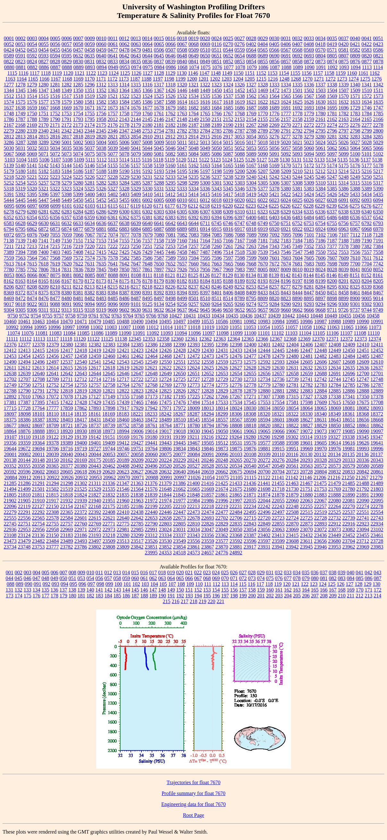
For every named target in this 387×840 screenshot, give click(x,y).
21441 (263, 483)
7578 (113, 258)
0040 (355, 38)
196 (216, 595)
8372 (20, 292)
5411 (159, 194)
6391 (182, 217)
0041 (366, 38)
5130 (285, 159)
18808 (236, 425)
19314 (306, 437)
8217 (135, 287)
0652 (228, 55)
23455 (363, 535)
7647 (136, 263)
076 (279, 578)
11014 (166, 327)
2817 (67, 136)
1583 (113, 102)
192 (180, 595)
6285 (90, 211)
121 (295, 584)
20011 (38, 454)
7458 (182, 252)
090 (28, 584)
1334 (286, 84)
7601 (274, 258)
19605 (320, 443)
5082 (170, 154)
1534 (194, 96)
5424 (309, 194)
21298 (66, 483)
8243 (205, 287)
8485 (113, 298)
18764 (165, 425)
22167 (80, 506)
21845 (179, 495)
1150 (238, 73)
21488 (362, 483)
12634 (334, 367)
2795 (320, 131)
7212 (20, 246)
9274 (251, 304)
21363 (136, 483)
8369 (9, 292)
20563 (306, 466)
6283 (67, 211)
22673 (179, 518)
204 (288, 595)
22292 (38, 512)
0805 (332, 55)
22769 (94, 523)
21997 (236, 500)
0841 (194, 61)
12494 (24, 362)
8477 (55, 298)
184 (108, 595)
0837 (159, 61)
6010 (182, 200)
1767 (228, 113)
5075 (90, 154)
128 (358, 584)
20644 (193, 471)
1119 (57, 73)
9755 (47, 315)
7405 (67, 252)
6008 (170, 200)
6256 (343, 206)
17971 (165, 408)
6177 (170, 206)
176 (36, 595)
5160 (170, 165)
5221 (32, 177)
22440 (151, 512)
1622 (263, 102)
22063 (306, 500)
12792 (52, 391)
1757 (113, 113)
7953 (194, 269)
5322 (55, 188)
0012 (124, 38)
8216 (124, 287)
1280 (43, 84)
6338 (343, 211)
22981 (123, 529)
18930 (80, 431)
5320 (32, 188)
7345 (286, 246)
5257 (43, 183)
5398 (67, 194)
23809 (123, 547)
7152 (90, 240)
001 (9, 572)
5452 (101, 200)
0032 (297, 38)
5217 (378, 171)
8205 (378, 281)
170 (360, 590)
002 (18, 572)
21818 (66, 495)
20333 (348, 460)
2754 (159, 131)
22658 (165, 518)
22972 (94, 529)
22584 (66, 518)
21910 (38, 500)
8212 (78, 287)
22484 (236, 512)
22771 (109, 523)
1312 (101, 84)
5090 (263, 154)
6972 (9, 235)
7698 (332, 263)
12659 (306, 373)
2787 (240, 131)
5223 (55, 177)
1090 (309, 67)
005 (45, 572)
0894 (102, 67)
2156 (274, 119)
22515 (306, 512)
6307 (205, 211)
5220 (20, 177)
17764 (38, 408)
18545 (193, 419)
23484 (52, 541)
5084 (194, 154)
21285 (10, 483)
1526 (170, 96)
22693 (207, 518)
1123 (102, 73)
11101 (264, 333)
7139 (20, 240)
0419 (332, 44)
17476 (179, 402)
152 (198, 590)
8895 (309, 298)
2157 (286, 119)
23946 (320, 547)
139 (81, 590)
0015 (159, 38)
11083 (55, 333)
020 (180, 572)
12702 (10, 379)
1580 (78, 102)
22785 (137, 523)
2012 (113, 119)
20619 (94, 471)
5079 (136, 154)
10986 (306, 321)
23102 (377, 529)
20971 (137, 477)
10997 (68, 327)
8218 (147, 287)
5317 (378, 183)
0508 (182, 50)
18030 (250, 408)
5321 (43, 188)
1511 (378, 90)
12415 (38, 350)
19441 (151, 443)
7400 (43, 252)
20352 (10, 466)
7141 (43, 240)
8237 (193, 287)
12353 (148, 339)
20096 (221, 454)
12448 (320, 350)
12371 (332, 339)
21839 (151, 495)
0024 (216, 38)
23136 (38, 535)
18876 (24, 431)
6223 (251, 206)
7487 (205, 252)
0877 (367, 61)
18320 (263, 414)
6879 (90, 229)
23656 (320, 541)
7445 (159, 252)
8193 (263, 281)
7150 (67, 240)
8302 (343, 287)
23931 (264, 547)
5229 (124, 177)
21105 (236, 477)
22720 (264, 518)
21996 (221, 500)
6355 (43, 217)
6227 (297, 206)
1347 (43, 90)
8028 (332, 269)
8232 (182, 287)
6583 (9, 223)
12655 (250, 373)
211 (350, 595)
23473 (10, 541)
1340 (355, 84)
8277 (286, 287)
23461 (377, 535)
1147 (204, 73)
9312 (55, 310)
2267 (251, 125)
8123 (182, 275)
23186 (80, 535)
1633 (355, 102)
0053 (20, 44)
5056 (274, 148)
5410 (147, 194)
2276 (355, 125)
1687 (251, 107)
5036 (78, 148)
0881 (21, 67)
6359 (90, 217)
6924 (320, 229)
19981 (348, 448)
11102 (277, 333)
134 (36, 590)
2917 (228, 136)
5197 (205, 171)
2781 (170, 131)
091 (37, 584)
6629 (32, 223)
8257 (274, 287)
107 (172, 584)
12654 (236, 373)
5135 (343, 159)
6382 (159, 217)
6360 (101, 217)
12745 (348, 379)
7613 (9, 263)
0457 (78, 50)
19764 (151, 448)
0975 (148, 67)
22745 (10, 523)
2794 (309, 131)
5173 (320, 165)
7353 (320, 246)
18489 (165, 419)
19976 (334, 448)
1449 (205, 90)
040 (350, 572)
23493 (80, 541)
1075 (205, 67)
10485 (109, 321)
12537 (66, 362)
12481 (306, 356)
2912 (170, 136)
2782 (182, 131)
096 (82, 584)
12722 (136, 379)
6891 (194, 229)
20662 (221, 471)
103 (145, 584)
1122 (91, 73)
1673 (113, 107)
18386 (24, 419)
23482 (38, 541)
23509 (109, 541)
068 (207, 578)
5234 (182, 177)
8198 (309, 281)
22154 (66, 506)
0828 (55, 61)
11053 (249, 327)
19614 (334, 443)
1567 (309, 96)
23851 (151, 547)
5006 (124, 142)
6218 (204, 206)
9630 (136, 310)
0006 (67, 38)
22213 (193, 506)
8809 (262, 298)
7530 (251, 252)
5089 (251, 154)
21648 (165, 489)
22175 (108, 506)
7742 (378, 263)
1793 (78, 119)
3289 (43, 142)
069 (216, 578)
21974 (165, 500)
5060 (309, 148)
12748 (376, 379)
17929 (137, 408)
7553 (344, 252)
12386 (151, 344)
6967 (355, 229)
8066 (32, 275)
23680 (334, 541)
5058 (297, 148)
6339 (355, 211)
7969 (228, 269)
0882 (32, 67)
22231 (235, 506)
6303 (159, 211)
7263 (251, 246)
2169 (32, 125)
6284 (78, 211)
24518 (179, 552)
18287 (193, 414)
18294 (207, 414)
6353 (20, 217)
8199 (320, 281)
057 (108, 578)
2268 (263, 125)
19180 (151, 437)
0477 (113, 50)
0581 (343, 50)
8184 (205, 281)
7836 (78, 269)
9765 (140, 315)
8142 (286, 275)
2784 (205, 131)
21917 (52, 500)
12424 (151, 350)
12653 (221, 373)
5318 (9, 188)
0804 (320, 55)
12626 (221, 367)
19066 (278, 431)
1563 (263, 96)
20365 (52, 466)
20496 (151, 466)
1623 (274, 102)
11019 (208, 327)
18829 (320, 425)
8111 (147, 275)
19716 (66, 448)
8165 (43, 281)
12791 (38, 391)
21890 (348, 495)
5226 (90, 177)
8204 (367, 281)
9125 (147, 304)
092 (46, 584)
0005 (55, 38)
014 (126, 572)
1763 (182, 113)
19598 (292, 443)
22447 (179, 512)
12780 (278, 385)
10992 (12, 327)
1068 (182, 67)
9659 (274, 310)
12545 (137, 362)
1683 (205, 107)
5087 (228, 154)
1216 (273, 79)
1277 (9, 84)
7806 (43, 269)
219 (202, 601)
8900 (355, 298)
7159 (170, 240)
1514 (32, 96)
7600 (263, 258)
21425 (221, 483)
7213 (32, 246)
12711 (66, 379)
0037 (343, 38)
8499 (182, 298)
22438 (137, 512)
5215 (355, 171)
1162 (375, 73)
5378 (274, 188)
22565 (38, 518)
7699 (344, 263)
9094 (90, 304)
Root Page (193, 815)
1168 (67, 79)
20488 (123, 466)
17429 (94, 402)
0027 (239, 38)
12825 (165, 391)
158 (252, 590)
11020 (221, 327)
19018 (179, 431)
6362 (124, 217)
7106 (332, 235)
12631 (292, 367)
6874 (67, 229)
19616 (348, 443)
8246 (216, 287)
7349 (297, 246)
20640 (179, 471)
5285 (136, 183)
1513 (20, 96)
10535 (207, 321)
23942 (292, 547)
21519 (66, 489)
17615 (334, 402)
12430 (207, 350)
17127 (94, 396)
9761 (93, 315)
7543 (274, 252)
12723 (151, 379)
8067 (43, 275)
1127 (148, 73)
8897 (320, 298)
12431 (221, 350)
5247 (332, 177)
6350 (378, 211)
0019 (193, 38)
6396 (228, 217)
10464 (52, 321)
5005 (113, 142)
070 (225, 578)
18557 (221, 419)
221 (220, 601)
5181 (32, 171)
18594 (264, 419)
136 (54, 590)
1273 (342, 79)
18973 (109, 431)
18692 (24, 425)
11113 (39, 339)
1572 (367, 96)
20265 (236, 460)
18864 (10, 431)
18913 (52, 431)
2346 (113, 131)
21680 (250, 489)
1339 (344, 84)
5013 (205, 142)
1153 (272, 73)
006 (54, 572)
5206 (251, 171)
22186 (136, 506)
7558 (378, 252)
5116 (147, 159)
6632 (67, 223)
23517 (137, 541)
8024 (320, 269)
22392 (94, 512)
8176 (136, 281)
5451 (90, 200)
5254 (20, 183)
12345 (134, 339)
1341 (367, 84)
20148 (38, 460)
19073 (320, 431)
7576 (101, 258)
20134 (334, 454)
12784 (334, 385)
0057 (67, 44)
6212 (193, 206)
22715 (250, 518)
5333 (182, 188)
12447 (306, 350)
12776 (236, 385)
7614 (20, 263)
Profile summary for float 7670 (193, 793)
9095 (101, 304)
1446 (182, 90)
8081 (67, 275)
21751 (306, 489)
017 (153, 572)
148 (162, 590)
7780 (9, 269)
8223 (159, 287)
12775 (221, 385)
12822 (123, 391)
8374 (32, 292)
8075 (55, 275)
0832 (101, 61)
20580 (363, 466)
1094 (355, 67)
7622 (78, 263)
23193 (94, 535)
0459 (101, 50)
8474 (32, 298)
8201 (344, 281)
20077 (179, 454)
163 (297, 590)
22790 (151, 523)
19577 (264, 443)
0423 (378, 44)
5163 (205, 165)
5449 (67, 200)
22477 (221, 512)
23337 (179, 535)
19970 (320, 448)
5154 (101, 165)
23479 (24, 541)
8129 (228, 275)
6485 (320, 217)
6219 (216, 206)
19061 (236, 431)
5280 (78, 183)
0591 (20, 55)
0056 (55, 44)
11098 (222, 333)
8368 (378, 287)
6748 (251, 223)
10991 (377, 321)
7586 (147, 258)
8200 (332, 281)
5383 (309, 188)
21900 (376, 495)
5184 (67, 171)
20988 (152, 477)
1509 (355, 90)
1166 (44, 79)
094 (64, 584)
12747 (362, 379)
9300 (344, 304)
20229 (179, 460)
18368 (362, 414)
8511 (217, 298)
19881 (264, 448)
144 (126, 590)
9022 (32, 304)
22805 (179, 523)
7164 (205, 240)
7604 (297, 258)
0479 (136, 50)
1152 (261, 73)
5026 (343, 142)
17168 (137, 396)
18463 (137, 419)
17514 (207, 402)
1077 (228, 67)
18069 (334, 408)
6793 (378, 223)
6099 (55, 206)
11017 (180, 327)
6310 (240, 211)
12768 (151, 385)
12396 (221, 344)
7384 (378, 246)
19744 (109, 448)
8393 (170, 292)
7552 (332, 252)
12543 (123, 362)
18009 (193, 408)
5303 (240, 183)
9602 (124, 310)
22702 (221, 518)
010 (90, 572)
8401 (217, 292)
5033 (43, 148)
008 (72, 572)
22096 (10, 506)
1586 (147, 102)
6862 (32, 229)
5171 (297, 165)
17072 (52, 396)
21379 (165, 483)
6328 (274, 211)
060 (135, 578)
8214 (101, 287)
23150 (52, 535)
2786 (228, 131)
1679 (170, 107)
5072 (55, 154)
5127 (262, 159)
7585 (136, 258)
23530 (165, 541)
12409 (348, 344)
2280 (20, 131)
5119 (169, 159)
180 (72, 595)
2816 (55, 136)
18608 (292, 419)
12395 (207, 344)
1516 (55, 96)
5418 (239, 194)
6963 (344, 229)
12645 (109, 373)
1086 (263, 67)
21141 (278, 477)
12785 (348, 385)
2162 (332, 119)
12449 (334, 350)
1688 (263, 107)
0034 (320, 38)
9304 (9, 310)
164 (306, 590)
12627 (235, 367)
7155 (124, 240)
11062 (319, 327)
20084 (193, 454)
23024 (165, 529)
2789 (263, 131)
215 (167, 601)
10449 (330, 315)
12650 (179, 373)
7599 (251, 258)
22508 (292, 512)
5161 (182, 165)
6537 (367, 217)
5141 (32, 165)
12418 (80, 350)
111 (207, 584)
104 (154, 584)
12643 (80, 373)
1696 (344, 107)
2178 (124, 125)
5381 (297, 188)
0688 (251, 55)
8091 (124, 275)
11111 (12, 339)
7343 (274, 246)
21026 (194, 477)
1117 (34, 73)
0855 (263, 61)
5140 (20, 165)
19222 (221, 437)
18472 (151, 419)
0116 (217, 44)
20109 (264, 454)
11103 (291, 333)
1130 (182, 73)
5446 (32, 200)
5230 (136, 177)
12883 (306, 391)
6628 (20, 223)
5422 (286, 194)
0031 (286, 38)
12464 (151, 356)
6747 (239, 223)
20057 (123, 454)
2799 (367, 131)
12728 (207, 379)
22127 (38, 506)
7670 (263, 263)
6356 (55, 217)
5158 (147, 165)
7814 (55, 269)
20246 (207, 460)
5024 (320, 142)
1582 (101, 102)
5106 (44, 159)
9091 (67, 304)
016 (144, 572)
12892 (10, 396)
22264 (334, 506)
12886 (348, 391)
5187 (90, 171)
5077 (113, 154)
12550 (165, 362)
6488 (344, 217)
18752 (123, 425)
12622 (165, 367)
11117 (52, 339)
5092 (286, 154)
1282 (67, 84)
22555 (10, 518)
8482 (90, 298)
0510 (205, 50)
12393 (193, 344)
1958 (101, 119)
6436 (286, 217)
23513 (123, 541)
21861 (221, 495)
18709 (52, 425)
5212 (320, 171)
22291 (24, 512)
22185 (122, 506)
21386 (179, 483)
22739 (348, 518)
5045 (159, 148)
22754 (38, 523)
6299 (113, 211)
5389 (367, 188)
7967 (217, 269)
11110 (373, 333)
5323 (67, 188)
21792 (363, 489)
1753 (67, 113)
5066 (378, 148)
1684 (217, 107)
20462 (109, 466)
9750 (13, 315)
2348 (136, 131)
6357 (67, 217)
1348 (55, 90)
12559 (221, 362)
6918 (251, 229)
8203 (355, 281)
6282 (55, 211)
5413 (182, 194)
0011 (113, 38)
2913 (182, 136)
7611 (367, 258)
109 (190, 584)
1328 (263, 84)
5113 (113, 159)
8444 (297, 292)
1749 (20, 113)
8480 (67, 298)
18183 (122, 414)
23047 (207, 529)
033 (287, 572)
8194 (274, 281)
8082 (78, 275)
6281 (43, 211)
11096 (194, 333)
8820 (274, 298)
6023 (274, 200)
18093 (377, 408)
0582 (355, 50)
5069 (32, 154)
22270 (348, 506)
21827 (94, 495)
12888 (363, 391)
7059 (67, 235)
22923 (363, 523)
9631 (147, 310)
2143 (124, 119)
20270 (250, 460)
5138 (377, 159)
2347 (124, 131)
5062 (332, 148)
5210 (297, 171)
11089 (111, 333)
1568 (320, 96)
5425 (320, 194)
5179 (9, 171)
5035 (67, 148)
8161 (378, 275)
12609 (363, 362)
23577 (221, 541)
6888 (170, 229)
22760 (80, 523)
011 (99, 572)
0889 (78, 67)
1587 (159, 102)
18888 (38, 431)
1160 (352, 73)
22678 (193, 518)
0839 (170, 61)
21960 (123, 500)
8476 (43, 298)
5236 (205, 177)
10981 (236, 321)
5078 (124, 154)
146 (144, 590)
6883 (124, 229)
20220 (151, 460)
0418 (320, 44)
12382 (94, 344)
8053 (9, 275)
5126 (250, 159)
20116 (292, 454)
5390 (378, 188)
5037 (90, 148)
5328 (124, 188)
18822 (292, 425)
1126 (136, 73)
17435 (109, 402)
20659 (207, 471)
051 (72, 578)
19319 (320, 437)
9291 (297, 304)
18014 (221, 408)
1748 (9, 113)
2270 (286, 125)
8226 (170, 287)
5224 (67, 177)
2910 (147, 136)
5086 (217, 154)
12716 (108, 379)
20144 (24, 460)
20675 (236, 471)
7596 (217, 258)
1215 (261, 79)
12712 (80, 379)
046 (27, 578)
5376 (251, 188)
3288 (32, 142)
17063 (38, 396)
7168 (251, 240)
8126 (205, 275)
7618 (43, 263)
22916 (348, 523)
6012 (205, 200)
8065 (20, 275)
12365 (247, 339)
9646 (217, 310)
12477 (250, 356)
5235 (194, 177)
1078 (240, 67)
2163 (344, 119)
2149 (194, 119)
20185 (109, 460)
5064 (355, 148)
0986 (171, 67)
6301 (136, 211)
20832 (334, 471)
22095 (377, 500)
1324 (228, 84)
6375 (136, 217)
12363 (219, 339)
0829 (67, 61)
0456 (67, 50)
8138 (262, 275)
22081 (348, 500)
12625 (207, 367)
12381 (80, 344)
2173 (78, 125)
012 (108, 572)
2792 (297, 131)
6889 (182, 229)
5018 (262, 142)
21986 (207, 500)
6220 (228, 206)
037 (323, 572)
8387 (124, 292)
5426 (332, 194)
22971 (80, 529)
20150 (52, 460)
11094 (180, 333)
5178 (378, 165)
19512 (221, 443)
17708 (377, 402)
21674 (221, 489)
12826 (179, 391)
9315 (78, 310)
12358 (162, 339)
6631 (55, 223)
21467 (306, 483)
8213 (89, 287)
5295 (170, 183)
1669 (67, 107)
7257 (193, 246)
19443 (165, 443)
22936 (10, 529)
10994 (26, 327)
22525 (334, 512)
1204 (238, 79)
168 (342, 590)
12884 (320, 391)
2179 (136, 125)
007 (63, 572)
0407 (297, 44)
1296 (90, 84)
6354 (32, 217)
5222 (43, 177)
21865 (235, 495)
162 (288, 590)
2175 (101, 125)
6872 (43, 229)
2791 (286, 131)
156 (234, 590)
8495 (147, 298)
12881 (278, 391)
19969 (306, 448)
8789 (239, 298)
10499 (193, 321)
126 (340, 584)
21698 (264, 489)
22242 (263, 506)
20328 (320, 460)
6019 (228, 200)
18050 (278, 408)
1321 (194, 84)
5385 (332, 188)
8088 (113, 275)
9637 (182, 310)
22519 (320, 512)
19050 (221, 431)
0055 (43, 44)
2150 (205, 119)
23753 (38, 547)
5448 (55, 200)
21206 (319, 477)
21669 (207, 489)
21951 (109, 500)
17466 (151, 402)
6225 (274, 206)
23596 (250, 541)
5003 (90, 142)
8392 (159, 292)
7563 (20, 258)
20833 (348, 471)
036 (314, 572)
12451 (363, 350)
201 (261, 595)
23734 (10, 547)
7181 (263, 240)
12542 (109, 362)
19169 (122, 437)
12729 (221, 379)
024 (216, 572)
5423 (297, 194)
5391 (9, 194)
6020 (239, 200)
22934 (377, 523)
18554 (207, 419)
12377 (24, 344)
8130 (239, 275)
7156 (136, 240)
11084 (69, 333)
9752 (24, 315)
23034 (193, 529)
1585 (136, 102)
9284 (274, 304)
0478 (124, 50)
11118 (66, 339)
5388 (355, 188)
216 (176, 601)
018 (162, 572)
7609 (344, 258)
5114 (124, 159)
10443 (302, 315)
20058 (137, 454)
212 (359, 595)
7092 (274, 235)
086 (369, 578)
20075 (165, 454)
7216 (66, 246)
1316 (147, 84)
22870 (292, 523)
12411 (377, 344)
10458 (373, 315)
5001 (67, 142)
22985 (137, 529)
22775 (123, 523)
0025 (228, 38)
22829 (221, 523)
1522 (124, 96)
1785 (378, 113)
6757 (355, 223)
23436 (320, 535)
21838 (136, 495)
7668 (251, 263)
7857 (136, 269)
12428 (179, 350)
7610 (355, 258)
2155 (263, 119)
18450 (109, 419)
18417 (80, 419)
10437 (260, 315)
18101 (38, 414)
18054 (292, 408)
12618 (108, 367)
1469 (263, 90)
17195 (179, 396)
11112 (25, 339)
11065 (347, 327)
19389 (66, 443)
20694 (250, 471)
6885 (147, 229)
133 (27, 590)
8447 (309, 292)
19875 (236, 448)
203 (279, 595)
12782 (306, 385)
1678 (159, 107)
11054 (263, 327)
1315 (136, 84)
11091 (138, 333)
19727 (94, 448)
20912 (25, 477)
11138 (121, 339)
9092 (78, 304)
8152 (366, 275)
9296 (332, 304)
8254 (262, 287)
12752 (52, 385)
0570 (320, 50)
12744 (334, 379)
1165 (33, 79)
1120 (68, 73)
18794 (207, 425)
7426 (136, 252)
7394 (20, 252)
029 (261, 572)
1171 (101, 79)
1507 (344, 90)
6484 (309, 217)
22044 (264, 500)
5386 (344, 188)
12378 (38, 344)
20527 (193, 466)
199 (243, 595)
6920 (274, 229)
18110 (52, 414)
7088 (240, 235)
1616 (205, 102)
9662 (297, 310)
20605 (66, 471)
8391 (147, 292)
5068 (20, 154)
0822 (9, 61)
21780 (348, 489)
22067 (320, 500)
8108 (136, 275)
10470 (66, 321)
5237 (217, 177)
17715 (10, 408)
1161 (363, 73)
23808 (109, 547)
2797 (344, 131)
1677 (147, 107)
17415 (52, 402)
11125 (107, 339)
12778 (250, 385)
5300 (205, 183)
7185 (309, 240)
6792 (366, 223)
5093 (297, 154)
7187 (332, 240)
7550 (320, 252)
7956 (205, 269)
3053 (239, 136)
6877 (78, 229)
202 (270, 595)
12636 (362, 367)
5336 (205, 188)
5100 (355, 154)
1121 (79, 73)
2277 (367, 125)
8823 (286, 298)
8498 (170, 298)
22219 (221, 506)
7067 (90, 235)
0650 (205, 55)
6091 (343, 200)
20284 (292, 460)
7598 (240, 258)
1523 (136, 96)
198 (234, 595)
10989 (348, 321)
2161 (320, 119)
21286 (24, 483)
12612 (24, 367)
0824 (32, 61)
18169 (108, 414)
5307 (286, 183)
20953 (95, 477)
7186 (320, 240)
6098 (44, 206)
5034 (55, 148)
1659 (32, 107)
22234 (249, 506)
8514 (228, 298)
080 (315, 578)
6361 (113, 217)
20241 (193, 460)
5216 (366, 171)
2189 (217, 125)
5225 (78, 177)
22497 (278, 512)
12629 (263, 367)
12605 (306, 362)
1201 (203, 79)
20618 (80, 471)
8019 (309, 269)
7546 (286, 252)
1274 (354, 79)
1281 (55, 84)
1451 (228, 90)
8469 (9, 298)
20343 (377, 460)
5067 (9, 154)
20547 (264, 466)
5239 (240, 177)
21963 (137, 500)
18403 (66, 419)
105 (163, 584)
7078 (136, 235)
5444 (9, 200)
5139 (9, 165)
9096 (113, 304)
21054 (208, 477)
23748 (24, 547)
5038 (101, 148)
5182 (43, 171)
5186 (78, 171)
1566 (297, 96)
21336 (108, 483)
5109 (79, 159)
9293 (309, 304)
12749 (10, 385)
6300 (124, 211)
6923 (309, 229)
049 (54, 578)
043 (377, 572)
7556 (355, 252)
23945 (306, 547)
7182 (274, 240)
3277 (286, 136)
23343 (193, 535)
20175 (94, 460)
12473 (207, 356)
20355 (24, 466)
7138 (9, 240)
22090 (363, 500)
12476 (236, 356)
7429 (147, 252)
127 (349, 584)
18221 (136, 414)
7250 (135, 246)
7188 (344, 240)
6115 (113, 206)
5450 (78, 200)
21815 (52, 495)
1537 (228, 96)
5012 (193, 142)
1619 (240, 102)
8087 (101, 275)
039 (341, 572)
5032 (32, 148)
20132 (320, 454)
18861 (363, 425)
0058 (78, 44)
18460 (123, 419)
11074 (13, 333)
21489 (376, 483)
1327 (251, 84)
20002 (24, 454)
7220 (89, 246)
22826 (207, 523)
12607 (334, 362)
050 (63, 578)
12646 (123, 373)
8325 (355, 287)
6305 (182, 211)
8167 (67, 281)
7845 (101, 269)
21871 (249, 495)
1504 (332, 90)
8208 (32, 287)
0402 (251, 44)
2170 (43, 125)
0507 (170, 50)
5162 (194, 165)
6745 (216, 223)
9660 (286, 310)
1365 (136, 90)
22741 (363, 518)
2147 (170, 119)
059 (126, 578)
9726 (343, 310)
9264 (217, 304)
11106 (332, 333)
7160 (182, 240)
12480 (292, 356)
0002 (20, 38)
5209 (286, 171)
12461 (123, 356)
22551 (363, 512)
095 (73, 584)
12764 (123, 385)
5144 (67, 165)
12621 (151, 367)
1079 (252, 67)
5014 (216, 142)
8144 (309, 275)
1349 (67, 90)
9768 (163, 315)
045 (18, 578)
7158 (159, 240)
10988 (334, 321)
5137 (366, 159)
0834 (124, 61)
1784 (367, 113)
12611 (10, 367)
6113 (101, 206)
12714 (94, 379)
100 (118, 584)
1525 (159, 96)
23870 (221, 547)
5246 (320, 177)
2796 (332, 131)
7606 (320, 258)
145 (135, 590)
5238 (228, 177)
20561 (292, 466)
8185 (217, 281)
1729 (355, 107)
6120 (147, 206)
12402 (278, 344)
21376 (151, 483)
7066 (78, 235)
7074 (113, 235)
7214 (43, 246)
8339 (366, 287)
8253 (251, 287)
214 (377, 595)
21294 (52, 483)
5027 (355, 142)
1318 (170, 84)
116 (251, 584)
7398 (32, 252)
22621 (109, 518)
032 (278, 572)
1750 (32, 113)
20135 (348, 454)
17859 (66, 408)
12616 (80, 367)
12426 (165, 350)
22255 (306, 506)
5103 (9, 159)
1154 (284, 73)
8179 (159, 281)
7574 (90, 258)
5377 (263, 188)
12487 (377, 356)
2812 (9, 136)
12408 (334, 344)
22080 (334, 500)
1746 (367, 107)
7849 (113, 269)
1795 (90, 119)
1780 (320, 113)
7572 (78, 258)
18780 (193, 425)
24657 (207, 552)
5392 (20, 194)
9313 (67, 310)
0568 (297, 50)
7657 (182, 263)
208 (324, 595)
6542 (378, 217)
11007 (124, 327)
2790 (274, 131)
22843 (250, 523)
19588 (278, 443)
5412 (170, 194)
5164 (217, 165)
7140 (32, 240)
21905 (24, 500)
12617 (94, 367)
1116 (24, 73)
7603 (286, 258)
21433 (235, 483)
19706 (52, 448)
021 (189, 572)
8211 (67, 287)
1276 (377, 79)
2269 (274, 125)
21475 (320, 483)
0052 (9, 44)
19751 (137, 448)
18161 (94, 414)
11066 (361, 327)
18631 (320, 419)
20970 (123, 477)
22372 (80, 512)
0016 (170, 38)
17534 (236, 402)
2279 (9, 131)
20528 (207, 466)
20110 (278, 454)
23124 (24, 535)
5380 (286, 188)
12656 (264, 373)
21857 (207, 495)
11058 (305, 327)
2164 (355, 119)
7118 (367, 235)
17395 (38, 402)
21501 (38, 489)
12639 (24, 373)
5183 (55, 171)
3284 (366, 136)
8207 (20, 287)
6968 (367, 229)
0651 (217, 55)
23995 (151, 552)
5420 (262, 194)
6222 (239, 206)
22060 (292, 500)
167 (333, 590)
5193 (159, 171)
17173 (151, 396)
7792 (32, 269)
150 (180, 590)
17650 (348, 402)
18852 (348, 425)
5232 (159, 177)
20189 (123, 460)
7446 (170, 252)
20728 (306, 471)
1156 (306, 73)
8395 (194, 292)
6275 (354, 206)
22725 (306, 518)
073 (252, 578)
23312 (151, 535)
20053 (109, 454)
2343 (78, 131)
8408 (240, 292)
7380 (355, 246)
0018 (182, 38)
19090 (363, 431)
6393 (205, 217)
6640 (147, 223)
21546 (123, 489)
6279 (20, 211)
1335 (297, 84)
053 (81, 578)
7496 (217, 252)
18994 (123, 431)
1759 (136, 113)
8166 (55, 281)
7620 (67, 263)
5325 (90, 188)
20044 (94, 454)
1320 (182, 84)
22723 (278, 518)
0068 (194, 44)
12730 (235, 379)
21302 (80, 483)
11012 (152, 327)
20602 (38, 471)
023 (207, 572)
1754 (78, 113)
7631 (90, 263)
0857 (286, 61)
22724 (292, 518)
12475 (221, 356)
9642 (194, 310)
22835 (236, 523)
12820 (94, 391)
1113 (367, 67)
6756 (343, 223)
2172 (67, 125)
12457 (66, 356)
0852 (228, 61)
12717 (122, 379)
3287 (20, 142)
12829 (221, 391)
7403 (55, 252)
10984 (278, 321)
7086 (228, 235)
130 (376, 584)
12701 (377, 373)
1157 (318, 73)
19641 (377, 443)
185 (117, 595)
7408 (78, 252)
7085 (217, 235)
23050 (236, 529)
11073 (375, 327)
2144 (136, 119)
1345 (20, 90)
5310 (320, 183)
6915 (217, 229)
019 (171, 572)
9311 (43, 310)
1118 (46, 73)
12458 (80, 356)
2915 (205, 136)
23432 (306, 535)
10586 (221, 321)
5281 (90, 183)
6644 (194, 223)
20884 (10, 477)
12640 (38, 373)
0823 (20, 61)
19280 (249, 437)
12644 (94, 373)
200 (252, 595)
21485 (348, 483)
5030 (9, 148)
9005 (366, 298)
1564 (274, 96)
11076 (27, 333)
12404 (292, 344)
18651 (348, 419)
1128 (159, 73)
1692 (297, 107)
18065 (320, 408)
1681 (182, 107)
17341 (348, 396)
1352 (101, 90)
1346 (32, 90)
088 (10, 584)
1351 (90, 90)
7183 (286, 240)
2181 (159, 125)
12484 (348, 356)
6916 (228, 229)
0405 (274, 44)
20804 (320, 471)
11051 (236, 327)
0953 (125, 67)
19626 (363, 443)
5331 (159, 188)
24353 (165, 552)
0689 (263, 55)
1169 (78, 79)
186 (126, 595)
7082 (182, 235)
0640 (101, 55)
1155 (295, 73)
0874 (332, 61)
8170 (78, 281)
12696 (348, 373)
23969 (363, 547)
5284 (124, 183)
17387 (24, 402)
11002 (96, 327)
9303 (378, 304)
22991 (151, 529)
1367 (159, 90)
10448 (316, 315)
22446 (165, 512)
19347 (376, 437)
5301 (217, 183)
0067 (182, 44)
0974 (136, 67)
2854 (136, 136)
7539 (263, 252)
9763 (117, 315)
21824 (80, 495)
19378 (52, 443)
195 (207, 595)
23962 (348, 547)
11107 (346, 333)
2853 (124, 136)
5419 (251, 194)
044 (9, 578)
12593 (278, 362)
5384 (320, 188)
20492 (137, 466)
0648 (182, 55)
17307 (264, 396)
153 (207, 590)
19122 (52, 437)
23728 (376, 541)
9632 (159, 310)
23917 (250, 547)
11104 (305, 333)
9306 (32, 310)
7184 (297, 240)
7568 (55, 258)
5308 (297, 183)
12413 (24, 350)
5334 (194, 188)
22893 (320, 523)
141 (99, 590)
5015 (228, 142)
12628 (249, 367)
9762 (105, 315)
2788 (251, 131)
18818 (250, 425)
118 (269, 584)
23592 (236, 541)
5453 (113, 200)
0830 (78, 61)
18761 (151, 425)
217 (185, 601)
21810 (24, 495)
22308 (52, 512)
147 (153, 590)
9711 (332, 310)
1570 (344, 96)
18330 (306, 414)
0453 (32, 50)
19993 (363, 448)
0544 (228, 50)
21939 (80, 500)
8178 (147, 281)
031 (269, 572)
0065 (159, 44)
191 (171, 595)
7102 (320, 235)
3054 (251, 136)
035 (305, 572)
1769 (251, 113)
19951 (292, 448)
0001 (9, 38)
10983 (264, 321)
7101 (309, 235)
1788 (32, 119)
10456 (359, 315)
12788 (10, 391)
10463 (38, 321)
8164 (32, 281)
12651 (193, 373)
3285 (378, 136)
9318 (90, 310)
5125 (239, 159)
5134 (331, 159)
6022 (262, 200)
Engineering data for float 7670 (193, 804)
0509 (194, 50)
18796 (221, 425)
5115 (135, 159)
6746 (228, 223)
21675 (236, 489)
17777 (52, 408)
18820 (264, 425)
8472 (20, 298)
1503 (320, 90)
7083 (194, 235)
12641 (52, 373)
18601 (278, 419)
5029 (378, 142)
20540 (250, 466)
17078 (66, 396)
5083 (182, 154)
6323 (262, 211)
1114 (378, 67)
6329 (286, 211)
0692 (297, 55)
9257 (194, 304)
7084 (205, 235)
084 (351, 578)
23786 (80, 547)
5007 (136, 142)
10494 (151, 321)
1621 (251, 102)
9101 (136, 304)
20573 (334, 466)
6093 (366, 200)
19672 (24, 448)
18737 (94, 425)
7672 (274, 263)
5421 (274, 194)
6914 (205, 229)
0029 (262, 38)
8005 (263, 269)
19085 (348, 431)
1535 (205, 96)
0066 (170, 44)
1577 (43, 102)
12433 (236, 350)
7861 (147, 269)
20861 (377, 471)
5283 (113, 183)
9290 (286, 304)
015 (135, 572)
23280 (123, 535)
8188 (228, 281)
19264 (235, 437)
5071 (43, 154)
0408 (309, 44)
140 (90, 590)
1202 (215, 79)
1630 (320, 102)
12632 (306, 367)
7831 (67, 269)
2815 (43, 136)
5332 (170, 188)
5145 (78, 165)
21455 (278, 483)
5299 (194, 183)
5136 (354, 159)
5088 (240, 154)
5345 (228, 188)
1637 (9, 107)
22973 (109, 529)
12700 (363, 373)
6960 (332, 229)
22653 (151, 518)
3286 (9, 142)
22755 (52, 523)
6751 (286, 223)
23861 (193, 547)
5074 (78, 154)
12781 (292, 385)
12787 (377, 385)
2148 (182, 119)
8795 (251, 298)
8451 (332, 292)
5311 (332, 183)
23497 (94, 541)
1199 (180, 79)
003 (27, 572)
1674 (124, 107)
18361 (348, 414)
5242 (274, 177)
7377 (332, 246)
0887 (55, 67)
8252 (239, 287)
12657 (278, 373)
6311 (251, 211)
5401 (101, 194)
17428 (80, 402)
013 (117, 572)
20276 (278, 460)
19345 (362, 437)
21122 (264, 477)
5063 (344, 148)
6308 (217, 211)
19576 (250, 443)
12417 (66, 350)
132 (18, 590)
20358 (38, 466)
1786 (9, 119)
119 (278, 584)
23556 (193, 541)
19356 (10, 443)
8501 (194, 298)
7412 (90, 252)
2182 (170, 125)
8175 (124, 281)
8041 (355, 269)
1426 (170, 90)
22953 (24, 529)
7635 (101, 263)
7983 (240, 269)
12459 (94, 356)
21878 (278, 495)
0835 (136, 61)
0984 (159, 67)
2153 (240, 119)
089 (19, 584)
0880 (9, 67)
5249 (355, 177)
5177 (367, 165)
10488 (123, 321)
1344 (9, 90)
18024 (236, 408)
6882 (113, 229)
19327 (334, 437)
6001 (136, 200)
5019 (274, 142)
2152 (228, 119)
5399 (78, 194)
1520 (101, 96)
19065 (264, 431)
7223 (124, 246)
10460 (10, 321)
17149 (109, 396)
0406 (286, 44)
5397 (55, 194)
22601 (80, 518)
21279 (376, 477)
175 (27, 595)
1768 (240, 113)
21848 (193, 495)
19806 (165, 448)
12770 (179, 385)
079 (306, 578)
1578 (55, 102)
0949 (113, 67)
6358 (78, 217)
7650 (159, 263)
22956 (38, 529)
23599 (278, 541)
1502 (309, 90)
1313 (113, 84)
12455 (38, 356)
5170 (286, 165)
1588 (170, 102)
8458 (344, 292)
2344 (90, 131)
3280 (320, 136)
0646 (170, 55)
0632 (78, 55)
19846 (207, 448)
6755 (332, 223)
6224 (262, 206)
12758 (109, 385)
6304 (170, 211)
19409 (109, 443)
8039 (344, 269)
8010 (297, 269)
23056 (264, 529)
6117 (124, 206)
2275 (344, 125)
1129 (170, 73)
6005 (159, 200)
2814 (32, 136)
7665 (228, 263)
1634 (367, 102)
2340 (43, 131)
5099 (344, 154)
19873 (221, 448)
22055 (278, 500)
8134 (251, 275)
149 (171, 590)
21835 (122, 495)
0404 (262, 44)
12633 (320, 367)
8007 (274, 269)
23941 (278, 547)
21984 (193, 500)
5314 (343, 183)
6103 (90, 206)
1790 (55, 119)
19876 (250, 448)
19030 (193, 431)
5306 (274, 183)
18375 (10, 419)
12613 (38, 367)
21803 (377, 489)
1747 (378, 107)
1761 (159, 113)
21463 (292, 483)
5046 (170, 148)
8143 (297, 275)
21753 (320, 489)
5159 (159, 165)
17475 (165, 402)
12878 (236, 391)
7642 (124, 263)
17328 (320, 396)
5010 (170, 142)
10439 (274, 315)
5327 (113, 188)
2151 (217, 119)
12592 (264, 362)
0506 (159, 50)
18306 (235, 414)
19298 (278, 437)
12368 (289, 339)
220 (211, 601)
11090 (125, 333)
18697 (38, 425)
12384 (123, 344)
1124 (113, 73)
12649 (165, 373)
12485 (363, 356)
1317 (159, 84)
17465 (137, 402)
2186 (182, 125)
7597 (228, 258)
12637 (376, 367)
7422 (113, 252)
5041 (136, 148)
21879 (292, 495)
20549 (278, 466)
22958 (52, 529)
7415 (101, 252)
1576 (32, 102)
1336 (309, 84)
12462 (137, 356)
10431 (189, 315)
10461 (24, 321)
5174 (332, 165)
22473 (193, 512)
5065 (367, 148)
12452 (377, 350)
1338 (332, 84)
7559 (9, 258)
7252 (159, 246)
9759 (82, 315)
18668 (377, 419)
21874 (263, 495)
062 (153, 578)
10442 (288, 315)
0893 (90, 67)
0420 (343, 44)
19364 (38, 443)
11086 (97, 333)
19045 (207, 431)
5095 (320, 154)
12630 (278, 367)
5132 (308, 159)
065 (180, 578)
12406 (306, 344)
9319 (101, 310)
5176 (355, 165)
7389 (9, 252)
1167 (56, 79)
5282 (101, 183)
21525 (80, 489)
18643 (334, 419)
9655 (251, 310)
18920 (66, 431)
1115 (12, 73)
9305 (20, 310)
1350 (78, 90)
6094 (378, 200)
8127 (216, 275)
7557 (367, 252)
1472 (274, 90)
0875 (344, 61)
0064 (147, 44)
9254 (170, 304)
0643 (136, 55)
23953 (334, 547)
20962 (109, 477)
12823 (137, 391)
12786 (363, 385)
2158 (297, 119)
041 (359, 572)
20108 (250, 454)
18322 (292, 414)
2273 (320, 125)
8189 (240, 281)
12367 (275, 339)
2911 (159, 136)
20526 (179, 466)
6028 (332, 200)
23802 (94, 547)
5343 (217, 188)
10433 (204, 315)
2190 (228, 125)
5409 (136, 194)
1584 (124, 102)
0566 (274, 50)
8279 (297, 287)
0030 (274, 38)
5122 (204, 159)
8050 (367, 269)
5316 (366, 183)
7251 (147, 246)
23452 (348, 535)
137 (63, 590)
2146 (159, 119)
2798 (355, 131)
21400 (193, 483)
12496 (38, 362)
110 (199, 584)
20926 (67, 477)
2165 (367, 119)
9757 (59, 315)
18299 (221, 414)
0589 (9, 55)
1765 (205, 113)
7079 (147, 235)
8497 (159, 298)
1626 (309, 102)
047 (36, 578)
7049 (43, 235)
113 (225, 584)
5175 (344, 165)
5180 (20, 171)
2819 (90, 136)
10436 (246, 315)
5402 (113, 194)
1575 (20, 102)
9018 (20, 304)
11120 (79, 339)
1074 (194, 67)
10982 (250, 321)
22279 (10, 512)
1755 (90, 113)
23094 (363, 529)
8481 (78, 298)
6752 (297, 223)
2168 (20, 125)
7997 (251, 269)
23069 (292, 529)
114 (234, 584)
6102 (78, 206)
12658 (292, 373)
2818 (78, 136)
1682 (194, 107)
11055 (277, 327)
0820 (367, 55)
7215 (55, 246)
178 (54, 595)
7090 (263, 235)
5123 (216, 159)
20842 (363, 471)
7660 (194, 263)
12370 (318, 339)
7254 (182, 246)
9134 (159, 304)
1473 (286, 90)
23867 (207, 547)
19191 (165, 437)
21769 (334, 489)
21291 (38, 483)
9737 (355, 310)
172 (378, 590)
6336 (320, 211)
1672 (101, 107)
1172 (112, 79)
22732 (334, 518)
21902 (10, 500)
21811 (38, 495)
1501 (297, 90)
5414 (193, 194)
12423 (137, 350)
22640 (123, 518)
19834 (179, 448)
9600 (113, 310)
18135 (80, 414)
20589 (377, 466)
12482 (320, 356)
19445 (179, 443)
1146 (193, 73)
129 (367, 584)
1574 (9, 102)
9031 (43, 304)
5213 (332, 171)
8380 (67, 292)
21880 (306, 495)
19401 (94, 443)
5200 (240, 171)
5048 (194, 148)
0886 (44, 67)
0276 (239, 44)
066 (189, 578)
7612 (378, 258)
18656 (363, 419)
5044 (147, 148)
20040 (66, 454)
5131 (296, 159)
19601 (306, 443)
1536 (217, 96)
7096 (297, 235)
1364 (124, 90)
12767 (137, 385)
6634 (90, 223)
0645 (159, 55)
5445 (20, 200)
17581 (292, 402)
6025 (297, 200)
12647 (137, 373)
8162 (9, 281)
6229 (320, 206)
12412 (10, 350)
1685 (228, 107)
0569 (309, 50)
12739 (292, 379)
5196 (194, 171)
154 (216, 590)
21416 (207, 483)
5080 (147, 154)
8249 (228, 287)
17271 (250, 396)
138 (72, 590)
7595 (205, 258)
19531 (236, 443)
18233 (151, 414)
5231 (147, 177)
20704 (278, 471)
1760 (147, 113)
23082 (348, 529)
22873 (306, 523)
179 (63, 595)
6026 (309, 200)
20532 (221, 466)
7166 (228, 240)
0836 (147, 61)
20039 (52, 454)
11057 (291, 327)
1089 (298, 67)
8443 (286, 292)
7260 (216, 246)
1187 (135, 79)
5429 (343, 194)
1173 (124, 79)
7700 (355, 263)
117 (260, 584)
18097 (10, 414)
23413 (278, 535)
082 (333, 578)
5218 (9, 177)
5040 (124, 148)
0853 (240, 61)
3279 (309, 136)
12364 (233, 339)
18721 (66, 425)
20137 (376, 454)
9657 (263, 310)
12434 (250, 350)
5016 (239, 142)
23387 (250, 535)
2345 (101, 131)
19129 (66, 437)
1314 (124, 84)
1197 (158, 79)
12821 (109, 391)
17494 (193, 402)
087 (378, 578)
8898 (332, 298)
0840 (182, 61)
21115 (250, 477)
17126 (80, 396)
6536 (355, 217)
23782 (66, 547)
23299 (137, 535)
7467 (194, 252)
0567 (286, 50)
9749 (378, 310)
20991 (166, 477)
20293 (306, 460)
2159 (309, 119)
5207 (263, 171)
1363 (113, 90)
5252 (9, 183)
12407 (320, 344)
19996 (377, 448)
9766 (151, 315)
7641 (113, 263)
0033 (309, 38)
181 (81, 595)
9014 (378, 298)
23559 (207, 541)
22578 (52, 518)
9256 (182, 304)
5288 (159, 183)
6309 (228, 211)
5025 (332, 142)
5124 (227, 159)
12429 (193, 350)
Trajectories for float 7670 (194, 782)
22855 (278, 523)
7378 (343, 246)
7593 (182, 258)
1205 (250, 79)
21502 (52, 489)
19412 (123, 443)
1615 (194, 102)
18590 (250, 419)
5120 (181, 159)
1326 (240, 84)
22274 (362, 506)
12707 (24, 379)
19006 (137, 431)
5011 (182, 142)
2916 (216, 136)
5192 (147, 171)
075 (270, 578)
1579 (67, 102)
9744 (366, 310)
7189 (355, 240)
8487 (136, 298)
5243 (286, 177)
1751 (43, 113)
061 (144, 578)
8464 (367, 292)
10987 (320, 321)
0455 (55, 50)
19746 (123, 448)
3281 (332, 136)
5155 (113, 165)
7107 (344, 235)
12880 (264, 391)
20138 (10, 460)
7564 (32, 258)
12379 (52, 344)
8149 (343, 275)
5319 (20, 188)
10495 (165, 321)
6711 (205, 223)
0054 (32, 44)
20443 (94, 466)
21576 (151, 489)
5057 (286, 148)
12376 (10, 344)
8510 (205, 298)
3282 (343, 136)
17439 (123, 402)
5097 (332, 154)
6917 (240, 229)
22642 (137, 518)
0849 (205, 61)
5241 (263, 177)
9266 (240, 304)
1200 (192, 79)
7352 (309, 246)
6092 (355, 200)
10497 (179, 321)
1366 (147, 90)
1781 (332, 113)
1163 (10, 79)
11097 (208, 333)
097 (91, 584)
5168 (263, 165)
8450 (320, 292)
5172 (309, 165)
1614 (182, 102)
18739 (109, 425)
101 (127, 584)
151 (189, 590)
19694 (38, 448)
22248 (292, 506)
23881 (236, 547)
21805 (10, 495)
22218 (207, 506)
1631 (332, 102)
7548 (309, 252)
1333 (274, 84)
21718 (278, 489)
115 (242, 584)
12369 (304, 339)
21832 (108, 495)
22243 (278, 506)
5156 (124, 165)
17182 (165, 396)
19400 (80, 443)
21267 (362, 477)
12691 (334, 373)
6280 (32, 211)
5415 (205, 194)
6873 (55, 229)
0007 (78, 38)
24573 (193, 552)
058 (117, 578)
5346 (240, 188)
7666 (240, 263)
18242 (165, 414)
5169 (274, 165)
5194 (170, 171)
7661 (205, 263)
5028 (366, 142)
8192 (251, 281)
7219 (78, 246)
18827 (306, 425)
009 (81, 572)
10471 (80, 321)
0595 (67, 55)
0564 (251, 50)
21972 (151, 500)
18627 (306, 419)
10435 (232, 315)
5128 (273, 159)
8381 (78, 292)
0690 (274, 55)
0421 (355, 44)
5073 (67, 154)
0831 (90, 61)
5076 (101, 154)
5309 (309, 183)
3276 (274, 136)
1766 (217, 113)
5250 (367, 177)
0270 (228, 44)
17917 (123, 408)
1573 (378, 96)
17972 (179, 408)
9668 (320, 310)
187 (135, 595)
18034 (264, 408)
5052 (240, 148)
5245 (309, 177)
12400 (250, 344)
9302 (367, 304)
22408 (109, 512)
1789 (43, 119)
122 (304, 584)
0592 (32, 55)
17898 (109, 408)
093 (55, 584)
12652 (207, 373)
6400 (251, 217)
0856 (274, 61)
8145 (320, 275)
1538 (240, 96)
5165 (228, 165)
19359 (24, 443)
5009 (159, 142)
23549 (179, 541)
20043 (80, 454)
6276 (366, 206)
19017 (165, 431)
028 (252, 572)
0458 (90, 50)
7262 (239, 246)
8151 (355, 275)
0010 (101, 38)
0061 (113, 44)
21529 (94, 489)
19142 (94, 437)
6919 (263, 229)
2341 (55, 131)
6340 (366, 211)
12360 (177, 339)
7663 (217, 263)
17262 (207, 396)
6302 (147, 211)
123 (313, 584)
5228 (113, 177)
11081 (41, 333)
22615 (94, 518)
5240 (251, 177)
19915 (278, 448)
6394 (217, 217)
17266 (221, 396)
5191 (136, 171)
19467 (193, 443)
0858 (297, 61)
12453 (10, 356)
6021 (251, 200)
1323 (217, 84)
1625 (297, 102)
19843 (193, 448)
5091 (274, 154)
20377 (66, 466)
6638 (124, 223)
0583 (366, 50)
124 (322, 584)
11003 (110, 327)
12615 (66, 367)
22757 (66, 523)
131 (9, 590)
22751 (24, 523)
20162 (66, 460)
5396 (43, 194)
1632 (344, 102)
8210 (55, 287)
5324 (78, 188)
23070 (306, 529)
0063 (136, 44)
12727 (193, 379)
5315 (355, 183)
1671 (90, 107)
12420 (109, 350)
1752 (55, 113)
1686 (240, 107)
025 (225, 572)
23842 (137, 547)
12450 (348, 350)
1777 (286, 113)
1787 (20, 119)
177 (45, 595)
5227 (101, 177)
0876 (355, 61)
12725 (179, 379)
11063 (333, 327)
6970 (378, 229)
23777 (52, 547)
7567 (43, 258)
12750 (24, 385)
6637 (113, 223)
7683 (309, 263)
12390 (179, 344)
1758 (124, 113)
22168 (94, 506)
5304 (251, 183)
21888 (334, 495)
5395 (32, 194)
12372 (346, 339)
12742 (320, 379)
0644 (147, 55)
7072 (101, 235)
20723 (292, 471)
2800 (378, 131)
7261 (228, 246)
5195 (182, 171)
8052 (378, 269)
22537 (348, 512)
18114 (66, 414)
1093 (344, 67)
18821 (278, 425)
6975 (20, 235)
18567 (236, 419)
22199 (151, 506)
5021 (297, 142)
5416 (216, 194)
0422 (366, 44)
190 (162, 595)
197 (225, 595)
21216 (333, 477)
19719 (80, 448)
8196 (286, 281)
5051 (228, 148)
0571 (332, 50)
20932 (81, 477)
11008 (138, 327)
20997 (180, 477)
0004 (43, 38)
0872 (309, 61)
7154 (113, 240)
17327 (306, 396)
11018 (194, 327)
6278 (9, 211)
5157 (136, 165)
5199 (228, 171)
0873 (320, 61)
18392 (52, 419)
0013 (135, 38)
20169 (80, 460)
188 (144, 595)
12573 (236, 362)
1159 (341, 73)
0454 (43, 50)
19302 (292, 437)
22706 (236, 518)
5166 (240, 165)
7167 (240, 240)
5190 (124, 171)
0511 (217, 50)
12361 (191, 339)
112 (216, 584)
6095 (9, 206)
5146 (90, 165)
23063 (278, 529)
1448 (194, 90)
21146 (305, 477)
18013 (207, 408)
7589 (170, 258)
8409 (251, 292)
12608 (348, 362)
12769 (165, 385)
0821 (378, 55)
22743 (377, 518)
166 (324, 590)
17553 (264, 402)
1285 (78, 84)
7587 (159, 258)
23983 (377, 547)
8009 (286, 269)
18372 (376, 414)
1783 (355, 113)
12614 (52, 367)
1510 (367, 90)
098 (100, 584)
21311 (94, 483)
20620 (109, 471)
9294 (320, 304)
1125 (125, 73)
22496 (264, 512)
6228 (308, 206)
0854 (251, 61)
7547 (297, 252)
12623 (179, 367)
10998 (82, 327)
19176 (136, 437)
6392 (194, 217)
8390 (136, 292)
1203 (227, 79)
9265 (228, 304)
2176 (113, 125)
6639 (136, 223)
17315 (292, 396)
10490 (137, 321)
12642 (66, 373)
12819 (80, 391)
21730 (292, 489)
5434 (366, 194)
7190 (367, 240)
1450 (217, 90)
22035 (250, 500)
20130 (306, 454)
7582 (124, 258)
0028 (251, 38)
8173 (101, 281)
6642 (170, 223)
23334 (165, 535)
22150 (52, 506)
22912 (334, 523)
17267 (236, 396)
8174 (113, 281)
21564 (137, 489)
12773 (193, 385)
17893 (94, 408)
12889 (377, 391)
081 (324, 578)
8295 (332, 287)
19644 (10, 448)
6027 (320, 200)
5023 (309, 142)
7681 (297, 263)
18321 (278, 414)
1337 (320, 84)
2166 (378, 119)
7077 (124, 235)
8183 (194, 281)
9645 (205, 310)
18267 (179, 414)
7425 (124, 252)
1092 (332, 67)
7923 (170, 269)
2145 (147, 119)
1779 (309, 113)
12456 (52, 356)
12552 (193, 362)
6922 (297, 229)
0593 (43, 55)
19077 (334, 431)
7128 (378, 235)
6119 (135, 206)
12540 (80, 362)
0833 (113, 61)
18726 (80, 425)
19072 (306, 431)
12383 (109, 344)
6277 (378, 206)
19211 (193, 437)
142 (108, 590)
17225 (193, 396)
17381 (10, 402)
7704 (367, 263)
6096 (21, 206)
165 (315, 590)
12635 (348, 367)
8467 (378, 292)
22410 (123, 512)
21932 (66, 500)
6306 (194, 211)
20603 (52, 471)
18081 (348, 408)
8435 (274, 292)
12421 (123, 350)
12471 (179, 356)
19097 (377, 431)
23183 (66, 535)
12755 (80, 385)
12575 (250, 362)
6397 (240, 217)
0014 (147, 38)
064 (171, 578)
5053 (251, 148)
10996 (54, 327)
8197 (297, 281)
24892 (236, 552)
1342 (378, 84)
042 (368, 572)
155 (225, 590)
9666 (309, 310)
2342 (67, 131)
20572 (320, 466)
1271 (319, 79)
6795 (20, 229)
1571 (355, 96)
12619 (122, 367)
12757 (94, 385)
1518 (78, 96)
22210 (179, 506)
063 (162, 578)
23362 (221, 535)
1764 (194, 113)
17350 (363, 396)
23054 (250, 529)
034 (296, 572)
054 (90, 578)
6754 (320, 223)
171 (369, 590)
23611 (306, 541)
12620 (136, 367)
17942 (151, 408)
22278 (376, 506)
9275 (263, 304)
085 (360, 578)
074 (261, 578)
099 (109, 584)
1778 (297, 113)
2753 (147, 131)
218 (194, 601)
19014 (151, 431)
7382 (366, 246)
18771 (179, 425)
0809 (355, 55)
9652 (240, 310)
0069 (205, 44)
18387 (38, 419)
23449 (334, 535)
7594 (194, 258)
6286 (101, 211)
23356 (207, 535)
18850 (334, 425)
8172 (90, 281)
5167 (251, 165)
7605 (309, 258)
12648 (151, 373)
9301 (355, 304)
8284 (320, 287)
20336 (363, 460)
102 (136, 584)
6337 (332, 211)
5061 (320, 148)
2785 (217, 131)
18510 (179, 419)
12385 (137, 344)
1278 (20, 84)
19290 (263, 437)
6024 (286, 200)
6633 (78, 223)
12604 (292, 362)
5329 (136, 188)
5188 (101, 171)
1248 (284, 79)
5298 (182, 183)
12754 (66, 385)
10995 (40, 327)
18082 (363, 408)
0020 (205, 38)
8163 (20, 281)
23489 (66, 541)
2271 (297, 125)
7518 (240, 252)
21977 (179, 500)
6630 (43, 223)
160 (270, 590)
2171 (55, 125)
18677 (10, 425)
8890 (297, 298)
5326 (101, 188)
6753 (309, 223)
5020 (286, 142)
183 (99, 595)
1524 (147, 96)
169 (351, 590)
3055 (262, 136)
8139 (274, 275)
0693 (309, 55)
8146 (332, 275)
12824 (151, 391)
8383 (101, 292)
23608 (292, 541)
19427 (137, 443)
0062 (124, 44)
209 (333, 595)
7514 (228, 252)
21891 (362, 495)
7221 (101, 246)
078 (297, 578)
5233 (170, 177)
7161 (194, 240)
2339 (32, 131)
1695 (332, 107)
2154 (251, 119)
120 (286, 584)
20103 (236, 454)
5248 (344, 177)
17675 (363, 402)
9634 (170, 310)
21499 (24, 489)
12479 (278, 356)
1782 (344, 113)
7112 (355, 235)
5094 (309, 154)
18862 (377, 425)
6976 (32, 235)
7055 (55, 235)
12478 (264, 356)
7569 (67, 258)
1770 (263, 113)
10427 (175, 315)
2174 (90, 125)
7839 (90, 269)
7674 (286, 263)
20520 (165, 466)
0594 (55, 55)
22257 (320, 506)
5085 (205, 154)
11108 (360, 333)
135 (45, 590)
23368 (236, 535)
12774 (207, 385)
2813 (20, 136)
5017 (251, 142)
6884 (136, 229)
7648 (147, 263)
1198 (169, 79)
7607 (332, 258)
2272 (309, 125)
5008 (147, 142)
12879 (250, 391)
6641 (159, 223)
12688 (320, 373)
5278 (55, 183)
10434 (218, 315)
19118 (38, 437)
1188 (146, 79)
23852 (165, 547)
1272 (330, 79)
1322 (205, 84)
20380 (80, 466)
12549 (151, 362)
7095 (286, 235)
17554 (278, 402)
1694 (320, 107)
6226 (285, 206)
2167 (9, 125)
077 (288, 578)
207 (315, 595)
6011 (193, 200)
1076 (217, 67)
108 (181, 584)
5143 (55, 165)
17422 (66, 402)
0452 (20, 50)
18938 (94, 431)
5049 (205, 148)
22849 (264, 523)
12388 (165, 344)
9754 (36, 315)
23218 (109, 535)
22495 (250, 512)
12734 (263, 379)
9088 (55, 304)
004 (36, 572)
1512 (9, 96)
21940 (94, 500)
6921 (286, 229)
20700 (264, 471)
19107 (10, 437)
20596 (24, 471)
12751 (38, 385)
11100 (250, 333)
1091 (321, 67)
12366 (261, 339)
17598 (306, 402)
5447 (43, 200)
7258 (205, 246)
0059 (90, 44)
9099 (124, 304)
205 (297, 595)
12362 (205, 339)
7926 (182, 269)
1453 (251, 90)
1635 (378, 102)
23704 (348, 541)
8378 (55, 292)
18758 (137, 425)
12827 (193, 391)
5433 (355, 194)
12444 (264, 350)
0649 (194, 55)
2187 (194, 125)
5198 (217, 171)
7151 (78, 240)
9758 (70, 315)
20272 (264, 460)
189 (153, 595)
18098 (24, 414)
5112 (101, 159)
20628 (151, 471)
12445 (278, 350)
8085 (90, 275)
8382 (90, 292)
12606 (320, 362)
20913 (39, 477)
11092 (153, 333)
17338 (334, 396)
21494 (10, 489)
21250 (347, 477)
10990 (363, 321)
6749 (262, 223)
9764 (128, 315)
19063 (250, 431)
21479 (334, 483)
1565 (286, 96)
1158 (329, 73)
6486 (332, 217)
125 (331, 584)
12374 (374, 339)
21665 (193, 489)
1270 (307, 79)
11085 (83, 333)
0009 (90, 38)
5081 (159, 154)
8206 (9, 287)
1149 (227, 73)
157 (243, 590)
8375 (43, 292)
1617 (217, 102)
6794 (9, 229)
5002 (78, 142)
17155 (123, 396)
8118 (159, 275)
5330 (147, 188)
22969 (66, 529)
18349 (334, 414)
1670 (78, 107)
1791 (67, 119)
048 (45, 578)
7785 (20, 269)
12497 (52, 362)
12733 (249, 379)
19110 (24, 437)
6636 (101, 223)
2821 (113, 136)
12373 (360, 339)
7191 (378, 240)
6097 (32, 206)
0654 (240, 55)
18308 (249, 414)
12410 (363, 344)
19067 (292, 431)
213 (368, 595)
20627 (137, 471)
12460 (109, 356)
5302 (228, 183)
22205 (165, 506)
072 (243, 578)
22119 (24, 506)
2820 (101, 136)
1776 (274, 113)
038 (332, 572)
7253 (170, 246)
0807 (344, 55)
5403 (124, 194)
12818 (66, 391)
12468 (165, 356)
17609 (320, 402)
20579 (348, 466)
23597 (264, 541)
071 (234, 578)
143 (117, 590)
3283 (355, 136)
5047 (182, 148)
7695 (320, 263)
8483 (101, 298)
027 (243, 572)
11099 (236, 333)
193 (189, 595)
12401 (264, 344)
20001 (10, 454)
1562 (251, 96)
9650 (228, 310)
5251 (378, 177)
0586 (378, 50)
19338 (348, 437)
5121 (193, 159)
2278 (378, 125)
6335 (309, 211)
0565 (262, 50)
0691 (286, 55)
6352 (9, 217)
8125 (193, 275)
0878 (378, 61)
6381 (147, 217)
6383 (170, 217)
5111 (90, 159)
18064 (306, 408)
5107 (56, 159)
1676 (136, 107)
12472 (193, 356)
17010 (24, 396)
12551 (179, 362)
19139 (80, 437)
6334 (297, 211)
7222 (112, 246)
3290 (55, 142)
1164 (22, 79)
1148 (216, 73)
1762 (170, 113)
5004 (101, 142)
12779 (264, 385)
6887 (159, 229)
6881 (101, 229)
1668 (55, 107)
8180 (170, 281)
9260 (205, 304)
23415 (292, 535)
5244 (297, 177)
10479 (94, 321)
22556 (24, 518)
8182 (182, 281)
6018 (216, 200)
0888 (67, 67)
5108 (67, 159)
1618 (228, 102)
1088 (286, 67)
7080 (159, 235)
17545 (250, 402)
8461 (355, 292)
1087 (275, 67)
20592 (10, 471)
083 (342, 578)
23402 (264, 535)
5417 (228, 194)
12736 (278, 379)
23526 (151, 541)
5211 (309, 171)
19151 (108, 437)
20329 (334, 460)
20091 (207, 454)
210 (342, 595)
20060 (151, 454)
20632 (165, 471)
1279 (32, 84)
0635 (90, 55)
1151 (250, 73)
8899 (343, 298)
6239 (331, 206)
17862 (80, 408)
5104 (21, 159)
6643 (182, 223)
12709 (52, 379)
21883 (320, 495)
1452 (240, 90)
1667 (43, 107)
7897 (159, 269)
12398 (236, 344)
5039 (113, 148)
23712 (362, 541)
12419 (94, 350)
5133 (320, 159)
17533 (221, 402)
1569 (332, 96)
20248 (221, 460)
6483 (297, 217)
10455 (345, 315)
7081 (170, 235)
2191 (240, 125)
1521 (113, 96)
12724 (165, 379)
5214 (343, 171)
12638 (10, 373)
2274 (332, 125)
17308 (278, 396)
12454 (24, 356)
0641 (113, 55)
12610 (377, 362)
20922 (53, 477)
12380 (66, 344)
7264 (262, 246)
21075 (222, 477)
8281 (309, 287)
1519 (90, 96)
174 (18, 595)
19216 (207, 437)
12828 (207, 391)
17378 (377, 396)
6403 (274, 217)
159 (261, 590)
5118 (158, 159)
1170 (90, 79)
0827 (43, 61)
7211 (9, 246)
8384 (113, 292)
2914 (193, 136)
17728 (24, 408)
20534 (236, 466)
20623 (123, 471)
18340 (320, 414)
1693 (309, 107)
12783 (320, 385)
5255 (32, 183)
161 (279, 590)
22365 (66, 512)
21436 (249, 483)
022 (198, 572)
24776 (221, 552)
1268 (296, 79)
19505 (207, 443)
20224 (165, 460)
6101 (67, 206)
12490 (10, 362)
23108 (10, 535)
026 (234, 572)
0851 (217, 61)
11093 (166, 333)
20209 (137, 460)
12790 (24, 391)
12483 (334, 356)
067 (198, 578)
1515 (43, 96)
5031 (20, 148)
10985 (292, 321)
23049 (221, 529)
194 (198, 595)
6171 (158, 206)
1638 (20, 107)
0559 (239, 50)
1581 (90, 102)
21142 (292, 477)
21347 (122, 483)
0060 (101, 44)
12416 (52, 350)
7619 (55, 263)
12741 (306, 379)
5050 (217, 148)
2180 (147, 125)
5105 (33, 159)
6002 (147, 200)
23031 (179, 529)
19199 (179, 437)
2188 (205, 125)
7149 (55, 240)
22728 (320, 518)
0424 (9, 50)
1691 (286, 107)
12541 (94, 362)
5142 (43, 165)
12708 (38, 379)
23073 (334, 529)
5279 (67, 183)
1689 (274, 107)
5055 (263, 148)
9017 (9, 304)
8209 (43, 287)
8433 (263, 292)
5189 (113, 171)
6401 (263, 217)
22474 (207, 512)
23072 (320, 529)
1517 (67, 96)
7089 (251, 235)
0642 (124, 55)
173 (9, 595)
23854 (179, 547)
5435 (378, 194)
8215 (112, 287)
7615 (32, 263)
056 (99, 578)
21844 (165, 495)
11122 (93, 339)
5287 (147, 183)
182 (90, 595)
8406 (228, 292)
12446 (292, 350)
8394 (182, 292)
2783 (194, 131)
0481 (147, 50)
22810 (193, 523)
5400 (90, 194)
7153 (101, 240)
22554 (377, 512)
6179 (181, 206)
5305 (263, 183)
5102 (378, 154)
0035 (332, 38)
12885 (334, 391)
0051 (378, 38)
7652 (170, 263)
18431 (94, 419)
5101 (367, 154)
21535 (109, 489)
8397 (205, 292)
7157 (147, 240)
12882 (292, 391)
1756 (101, 113)
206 (306, 595)
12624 (193, 367)
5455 (124, 200)
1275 (365, 79)
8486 (124, 298)
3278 (297, 136)
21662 (179, 489)
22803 (165, 523)
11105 (319, 333)
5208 (274, 171)
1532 (182, 96)
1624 (286, 102)
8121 (170, 275)
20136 (362, 454)
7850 (124, 269)
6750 (274, 223)
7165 (217, 240)
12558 (207, 362)
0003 (32, 38)
